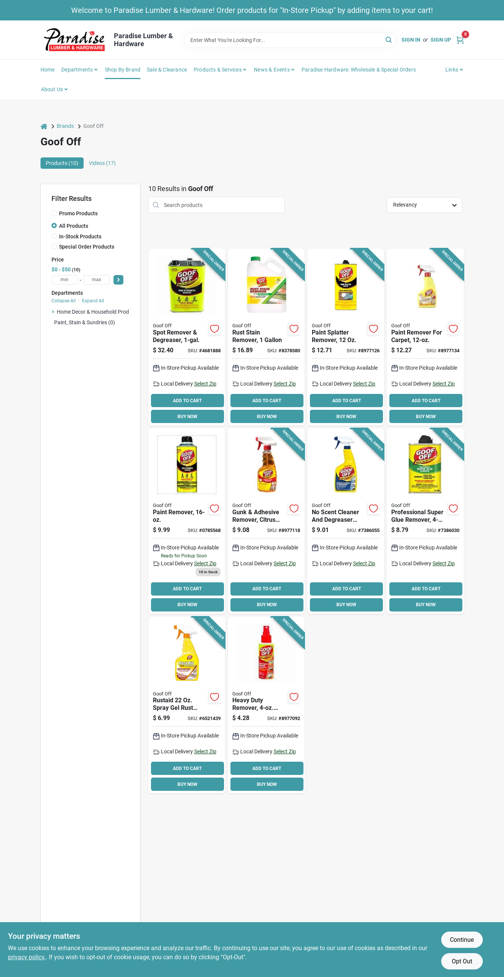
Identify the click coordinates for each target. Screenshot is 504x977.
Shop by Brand (123, 70)
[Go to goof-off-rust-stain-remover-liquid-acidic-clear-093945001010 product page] (266, 337)
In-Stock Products (80, 236)
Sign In (410, 40)
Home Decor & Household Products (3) (102, 312)
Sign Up (441, 40)
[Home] (43, 126)
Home (47, 70)
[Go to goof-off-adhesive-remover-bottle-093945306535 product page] (186, 521)
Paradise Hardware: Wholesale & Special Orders (359, 70)
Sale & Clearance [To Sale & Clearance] (167, 70)
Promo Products (78, 213)
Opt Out (462, 961)
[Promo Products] (54, 213)
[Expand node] (53, 311)
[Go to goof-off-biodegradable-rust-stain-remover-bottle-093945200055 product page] (186, 705)
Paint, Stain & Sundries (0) (84, 322)
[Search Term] (290, 40)
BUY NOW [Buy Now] (187, 416)
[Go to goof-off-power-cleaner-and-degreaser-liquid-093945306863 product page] (345, 521)
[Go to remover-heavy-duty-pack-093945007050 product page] (266, 705)
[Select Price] (118, 280)
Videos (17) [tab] (102, 163)
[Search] (389, 39)
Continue (462, 939)
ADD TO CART (187, 400)
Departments (77, 70)
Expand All (93, 300)
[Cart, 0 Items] (460, 40)
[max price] (96, 280)
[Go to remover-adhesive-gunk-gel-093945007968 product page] (266, 521)
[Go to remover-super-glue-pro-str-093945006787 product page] (425, 521)
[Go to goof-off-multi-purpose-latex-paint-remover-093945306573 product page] (186, 337)
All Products (73, 226)
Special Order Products (86, 247)
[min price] (64, 280)
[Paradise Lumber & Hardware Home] (74, 40)
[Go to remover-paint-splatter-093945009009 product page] (345, 337)
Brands (65, 126)
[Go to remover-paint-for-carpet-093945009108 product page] (425, 337)
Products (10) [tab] (62, 163)
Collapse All (63, 300)
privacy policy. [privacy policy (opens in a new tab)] (27, 957)
